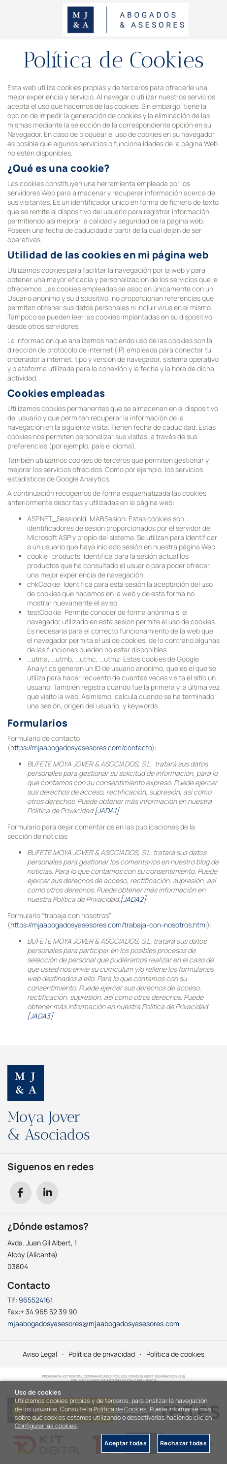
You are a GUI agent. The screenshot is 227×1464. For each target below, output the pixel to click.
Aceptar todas (125, 1443)
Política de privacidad (101, 1354)
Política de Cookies (120, 1409)
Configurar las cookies (46, 1426)
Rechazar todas (183, 1443)
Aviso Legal (40, 1354)
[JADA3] (40, 1015)
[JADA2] (133, 899)
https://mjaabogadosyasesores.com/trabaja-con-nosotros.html (108, 924)
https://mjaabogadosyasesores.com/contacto (81, 747)
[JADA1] (107, 810)
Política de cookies (175, 1354)
